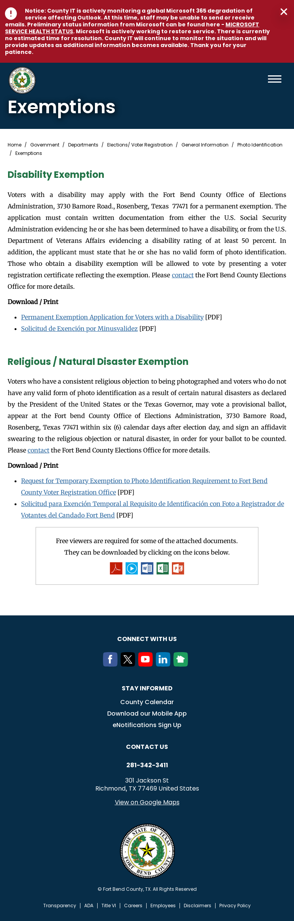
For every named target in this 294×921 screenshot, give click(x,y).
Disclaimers (197, 905)
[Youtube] (147, 664)
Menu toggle (274, 79)
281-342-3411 (147, 765)
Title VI (108, 905)
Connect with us (147, 639)
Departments (83, 145)
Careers (133, 905)
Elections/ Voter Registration (140, 145)
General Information (205, 145)
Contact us (147, 746)
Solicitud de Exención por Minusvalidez (79, 328)
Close (284, 11)
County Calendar (147, 702)
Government (44, 145)
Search (262, 79)
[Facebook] (112, 664)
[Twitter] (129, 664)
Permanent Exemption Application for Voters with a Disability (112, 317)
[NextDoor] (182, 664)
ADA (88, 905)
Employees (163, 905)
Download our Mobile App (147, 713)
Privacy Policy (235, 905)
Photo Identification (260, 145)
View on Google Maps (147, 802)
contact (183, 275)
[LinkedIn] (164, 664)
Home (14, 145)
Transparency (59, 905)
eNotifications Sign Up (147, 725)
